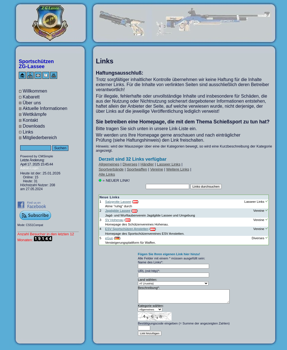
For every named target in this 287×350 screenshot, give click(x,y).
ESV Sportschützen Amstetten (127, 229)
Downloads (34, 126)
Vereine (156, 169)
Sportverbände (111, 169)
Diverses (129, 164)
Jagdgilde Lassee (117, 210)
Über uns (32, 102)
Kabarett (31, 97)
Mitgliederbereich (40, 137)
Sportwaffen (137, 169)
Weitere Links (177, 169)
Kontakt (30, 120)
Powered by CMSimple (36, 156)
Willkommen (35, 91)
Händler (147, 164)
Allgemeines (109, 164)
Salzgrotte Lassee (118, 201)
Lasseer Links (168, 164)
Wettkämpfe (35, 114)
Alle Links (107, 174)
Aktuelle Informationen (45, 108)
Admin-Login (29, 168)
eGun (109, 238)
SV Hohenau (114, 220)
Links (28, 132)
